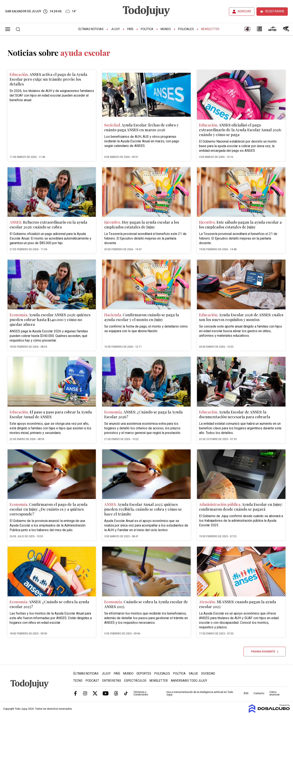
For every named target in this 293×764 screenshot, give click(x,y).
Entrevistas (111, 681)
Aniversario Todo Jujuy (189, 681)
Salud (193, 673)
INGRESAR (244, 11)
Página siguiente (264, 651)
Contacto (259, 693)
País (130, 29)
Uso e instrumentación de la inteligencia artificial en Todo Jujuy (199, 693)
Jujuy (115, 29)
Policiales (186, 29)
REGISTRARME (274, 11)
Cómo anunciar (274, 693)
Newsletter (210, 29)
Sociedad (208, 673)
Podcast (92, 681)
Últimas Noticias (91, 29)
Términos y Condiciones (140, 693)
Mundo (166, 29)
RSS (246, 693)
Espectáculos (135, 681)
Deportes (144, 673)
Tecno (77, 681)
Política (147, 29)
